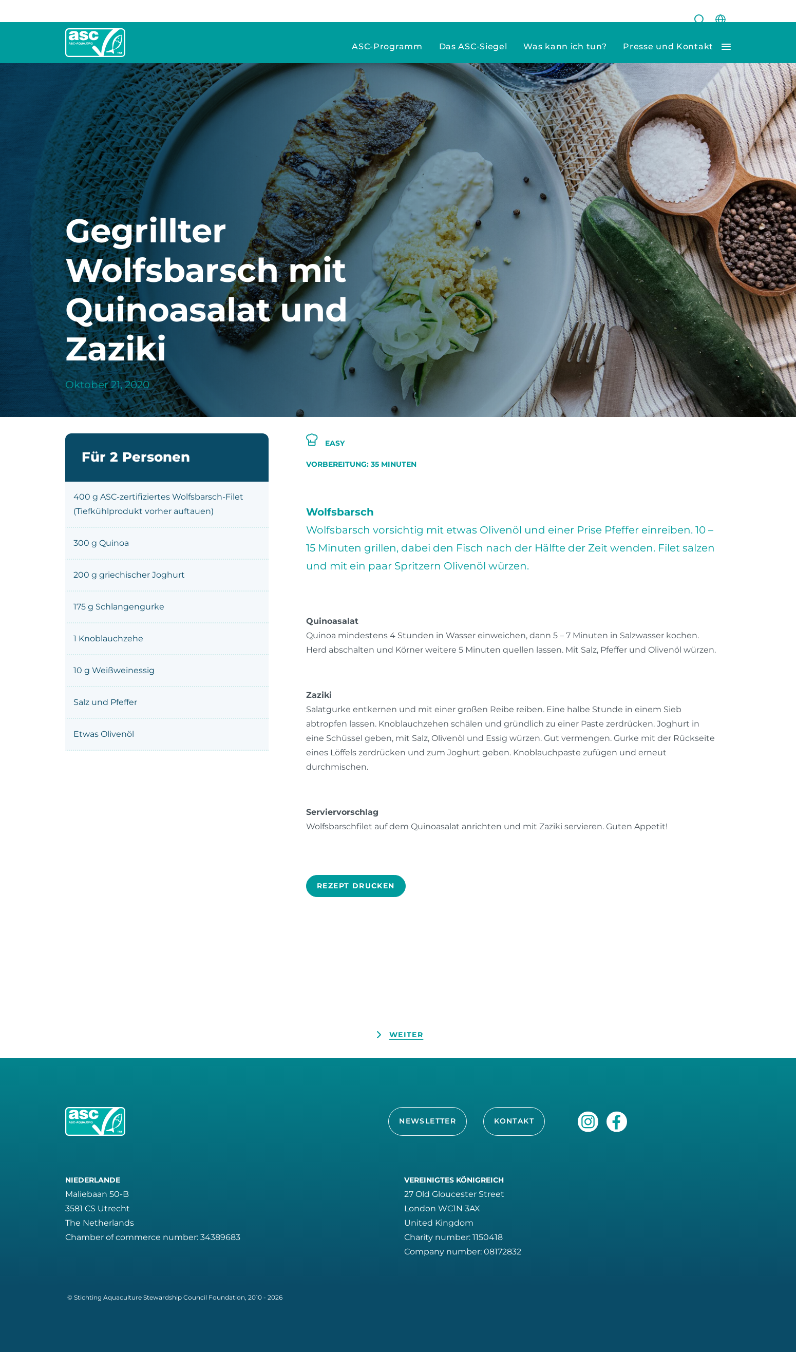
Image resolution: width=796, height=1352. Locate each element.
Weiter (406, 1035)
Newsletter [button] (427, 1121)
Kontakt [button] (514, 1121)
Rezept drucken (356, 885)
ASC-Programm (387, 46)
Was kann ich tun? (565, 46)
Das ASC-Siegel (473, 46)
